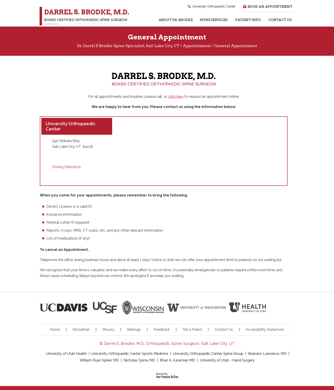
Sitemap (134, 329)
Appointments (197, 46)
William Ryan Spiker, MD (99, 360)
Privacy (108, 329)
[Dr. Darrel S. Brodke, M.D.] (84, 16)
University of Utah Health (67, 354)
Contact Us (224, 329)
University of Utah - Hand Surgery (227, 360)
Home (55, 329)
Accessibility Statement (265, 329)
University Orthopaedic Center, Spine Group (208, 354)
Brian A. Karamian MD (177, 360)
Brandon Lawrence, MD (267, 354)
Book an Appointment (270, 7)
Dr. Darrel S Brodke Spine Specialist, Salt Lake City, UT (128, 46)
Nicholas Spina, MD (139, 360)
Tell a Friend (192, 329)
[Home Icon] (149, 21)
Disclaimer (81, 329)
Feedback (162, 329)
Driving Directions (66, 167)
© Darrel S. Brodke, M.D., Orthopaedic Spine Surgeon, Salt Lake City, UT (167, 343)
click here (175, 96)
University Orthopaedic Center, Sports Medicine (130, 354)
